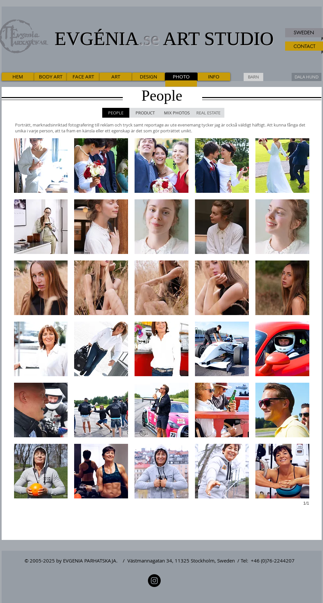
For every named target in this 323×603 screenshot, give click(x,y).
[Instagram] (154, 580)
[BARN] (253, 77)
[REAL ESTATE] (208, 113)
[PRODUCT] (145, 113)
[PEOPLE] (115, 113)
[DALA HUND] (306, 77)
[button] (41, 165)
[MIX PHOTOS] (177, 113)
